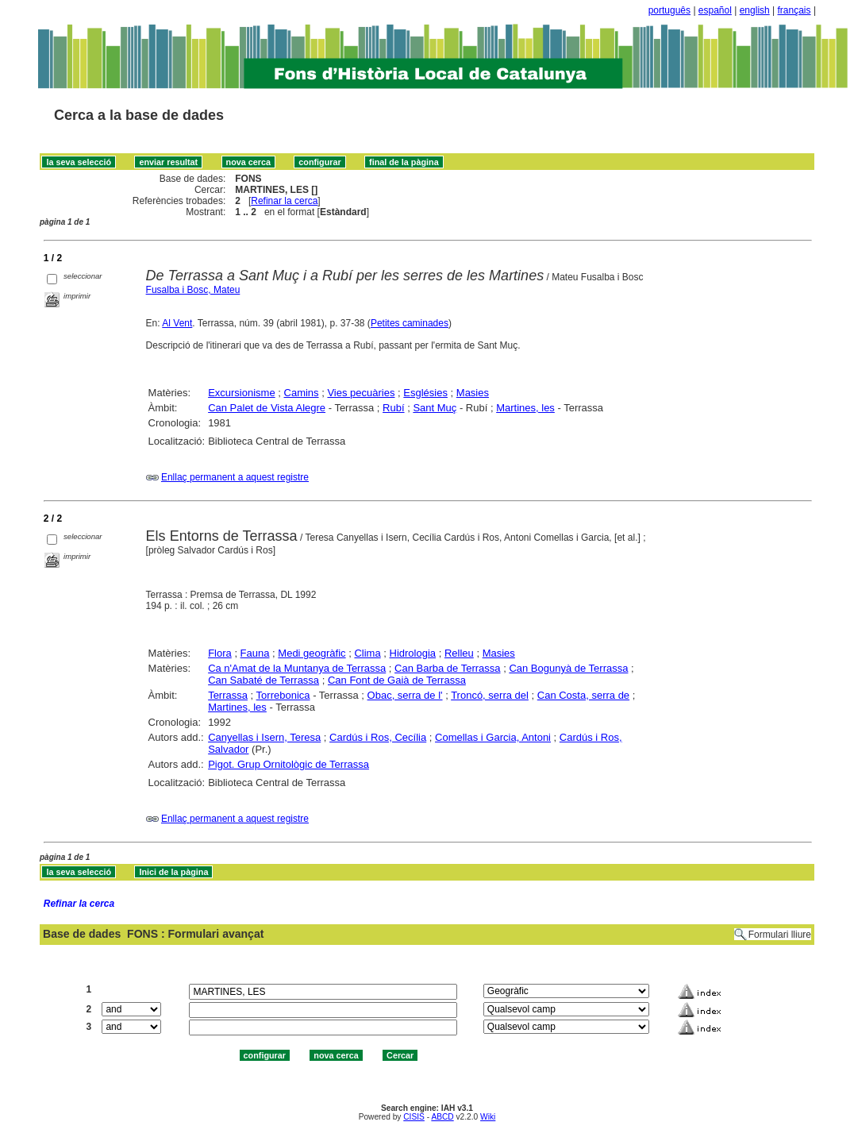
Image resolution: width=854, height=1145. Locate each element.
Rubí (393, 408)
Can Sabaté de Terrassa (263, 680)
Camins (301, 393)
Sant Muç (434, 408)
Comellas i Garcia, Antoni (493, 737)
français (794, 10)
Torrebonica (283, 695)
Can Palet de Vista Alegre (266, 408)
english (755, 10)
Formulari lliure (779, 934)
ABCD (442, 1116)
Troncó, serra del (490, 695)
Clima (367, 653)
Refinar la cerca (284, 200)
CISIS (414, 1116)
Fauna (255, 653)
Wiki (487, 1116)
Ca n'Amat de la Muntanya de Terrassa (297, 668)
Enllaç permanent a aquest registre (235, 477)
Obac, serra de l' (405, 695)
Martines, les (525, 408)
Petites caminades (409, 323)
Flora (220, 653)
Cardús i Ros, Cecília (377, 737)
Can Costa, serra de (583, 695)
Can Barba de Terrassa (447, 668)
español (715, 10)
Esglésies (425, 393)
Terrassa (228, 695)
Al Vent (177, 323)
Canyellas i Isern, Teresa (264, 737)
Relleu (459, 653)
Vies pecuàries (360, 393)
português (669, 10)
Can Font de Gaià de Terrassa (397, 680)
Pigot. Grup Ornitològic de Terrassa (288, 764)
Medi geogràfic (311, 653)
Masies (472, 393)
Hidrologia (413, 653)
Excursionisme (241, 393)
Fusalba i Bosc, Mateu (193, 289)
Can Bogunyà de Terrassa (568, 668)
